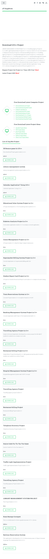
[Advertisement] (24, 27)
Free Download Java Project (23, 113)
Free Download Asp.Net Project (24, 107)
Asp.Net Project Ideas (21, 128)
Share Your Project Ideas (22, 137)
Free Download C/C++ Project (23, 115)
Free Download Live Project (23, 105)
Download (10, 160)
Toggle (4, 3)
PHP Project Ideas (20, 129)
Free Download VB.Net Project (23, 117)
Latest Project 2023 (10, 73)
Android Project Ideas (21, 133)
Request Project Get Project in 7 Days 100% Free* (20, 70)
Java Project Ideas (20, 131)
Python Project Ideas (21, 135)
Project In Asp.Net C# (21, 109)
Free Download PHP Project (23, 111)
